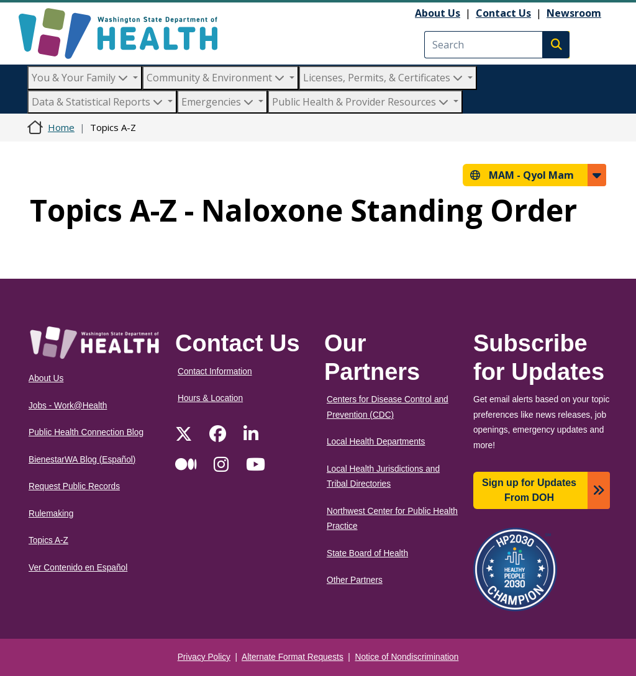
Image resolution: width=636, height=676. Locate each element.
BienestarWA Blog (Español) (82, 459)
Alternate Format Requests (292, 657)
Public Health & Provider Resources (361, 102)
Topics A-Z (48, 540)
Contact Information (215, 371)
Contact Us (503, 13)
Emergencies (218, 102)
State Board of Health (367, 553)
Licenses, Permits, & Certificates (384, 77)
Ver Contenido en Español (78, 567)
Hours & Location (210, 398)
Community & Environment (217, 77)
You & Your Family (81, 77)
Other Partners (355, 580)
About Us (437, 13)
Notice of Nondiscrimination (407, 657)
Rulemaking (51, 513)
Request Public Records (74, 486)
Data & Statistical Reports (98, 102)
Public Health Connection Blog (86, 432)
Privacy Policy (204, 657)
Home (61, 127)
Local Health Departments (376, 441)
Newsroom (574, 13)
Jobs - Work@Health (68, 405)
